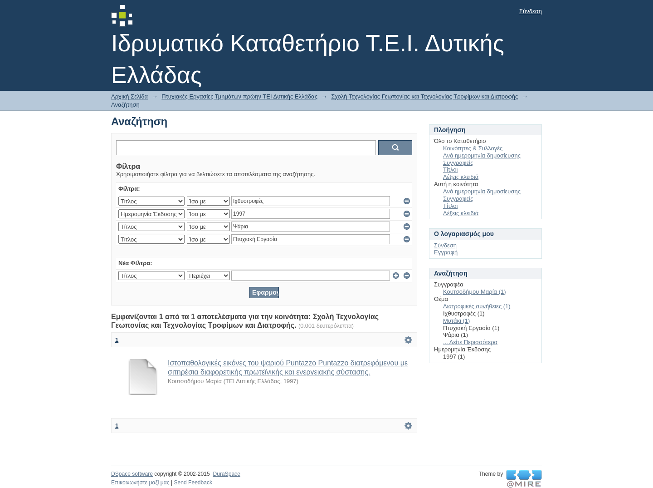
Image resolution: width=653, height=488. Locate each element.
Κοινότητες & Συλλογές (472, 148)
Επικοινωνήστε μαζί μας (140, 482)
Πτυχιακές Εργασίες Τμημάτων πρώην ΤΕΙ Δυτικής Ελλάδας (239, 96)
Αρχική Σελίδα (129, 96)
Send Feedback (193, 482)
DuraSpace (226, 474)
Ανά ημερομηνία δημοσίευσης (482, 155)
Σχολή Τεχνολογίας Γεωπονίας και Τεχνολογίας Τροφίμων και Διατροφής (424, 96)
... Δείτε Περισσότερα (470, 342)
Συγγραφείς (458, 162)
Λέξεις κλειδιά (460, 176)
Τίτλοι (450, 169)
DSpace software (132, 474)
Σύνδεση (530, 11)
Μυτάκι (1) (456, 320)
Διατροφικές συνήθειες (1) (477, 306)
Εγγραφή (446, 252)
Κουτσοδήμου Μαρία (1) (474, 291)
